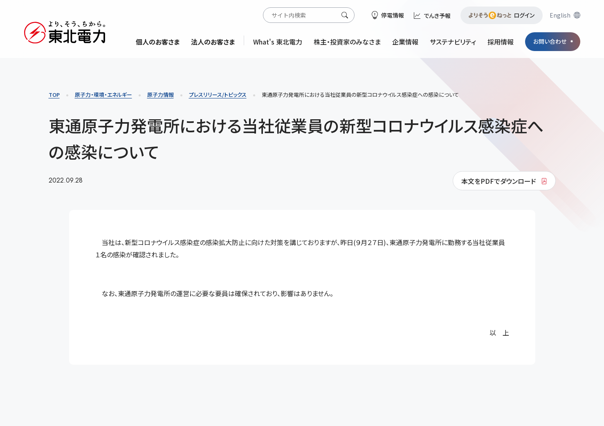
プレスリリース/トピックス (218, 94)
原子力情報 (160, 94)
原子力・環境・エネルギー (103, 94)
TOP (54, 94)
